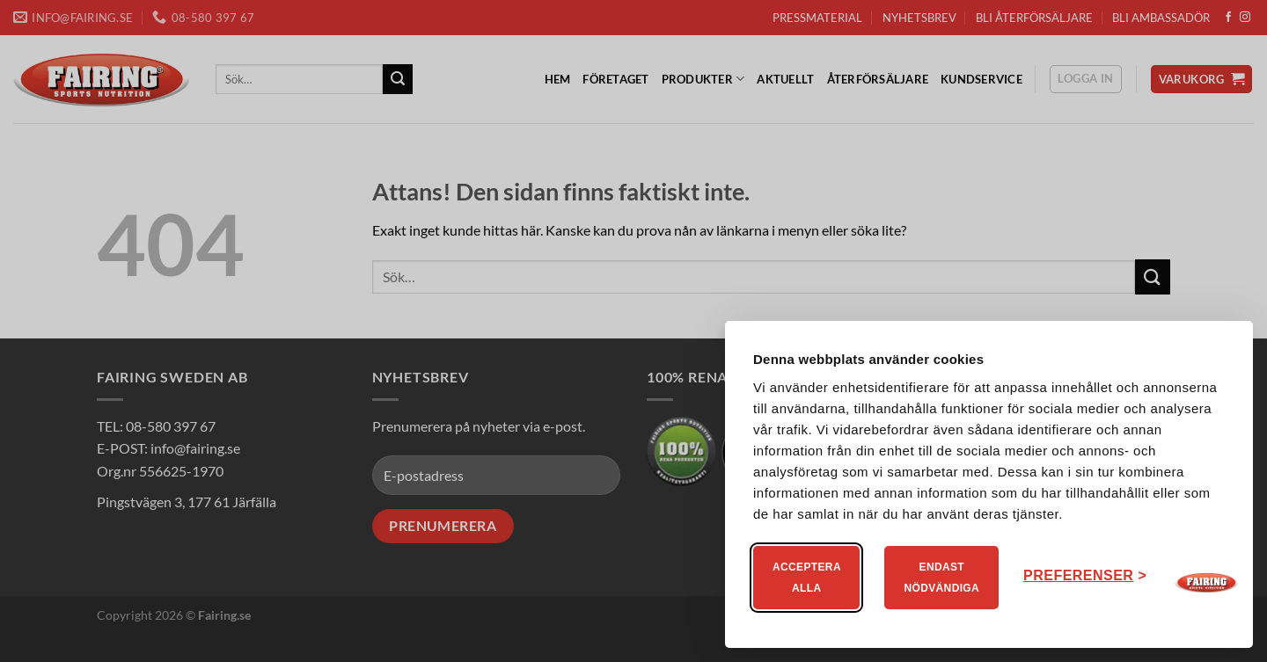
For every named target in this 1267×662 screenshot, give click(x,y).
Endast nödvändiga (941, 577)
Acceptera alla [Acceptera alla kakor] (807, 577)
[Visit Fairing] (1206, 583)
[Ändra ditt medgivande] (1084, 576)
